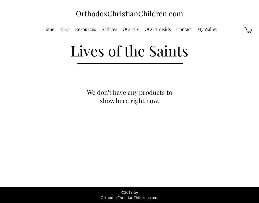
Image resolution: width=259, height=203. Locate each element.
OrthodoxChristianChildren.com (129, 13)
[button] (248, 29)
